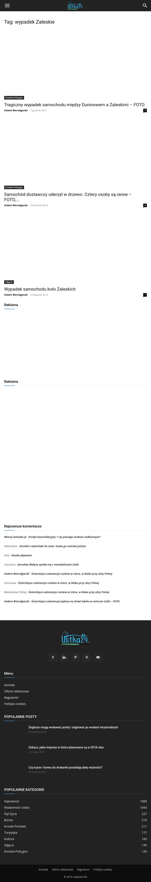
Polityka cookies (15, 704)
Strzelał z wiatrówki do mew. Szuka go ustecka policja (52, 546)
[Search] (145, 5)
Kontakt (9, 685)
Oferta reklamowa (16, 691)
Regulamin (11, 697)
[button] (7, 5)
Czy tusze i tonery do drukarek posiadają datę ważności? (65, 767)
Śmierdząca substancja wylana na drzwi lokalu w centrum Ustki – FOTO (75, 601)
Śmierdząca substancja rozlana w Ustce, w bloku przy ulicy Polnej (71, 574)
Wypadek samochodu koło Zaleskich (40, 289)
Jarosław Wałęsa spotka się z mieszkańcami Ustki (48, 564)
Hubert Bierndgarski (16, 110)
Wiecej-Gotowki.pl (15, 537)
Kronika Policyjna (14, 97)
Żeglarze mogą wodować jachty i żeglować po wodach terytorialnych (73, 727)
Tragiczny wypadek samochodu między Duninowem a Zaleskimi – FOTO (74, 104)
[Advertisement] (75, 342)
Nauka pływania (22, 555)
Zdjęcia (9, 282)
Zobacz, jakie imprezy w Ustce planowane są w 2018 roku (66, 747)
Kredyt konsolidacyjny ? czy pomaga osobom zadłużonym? (64, 537)
